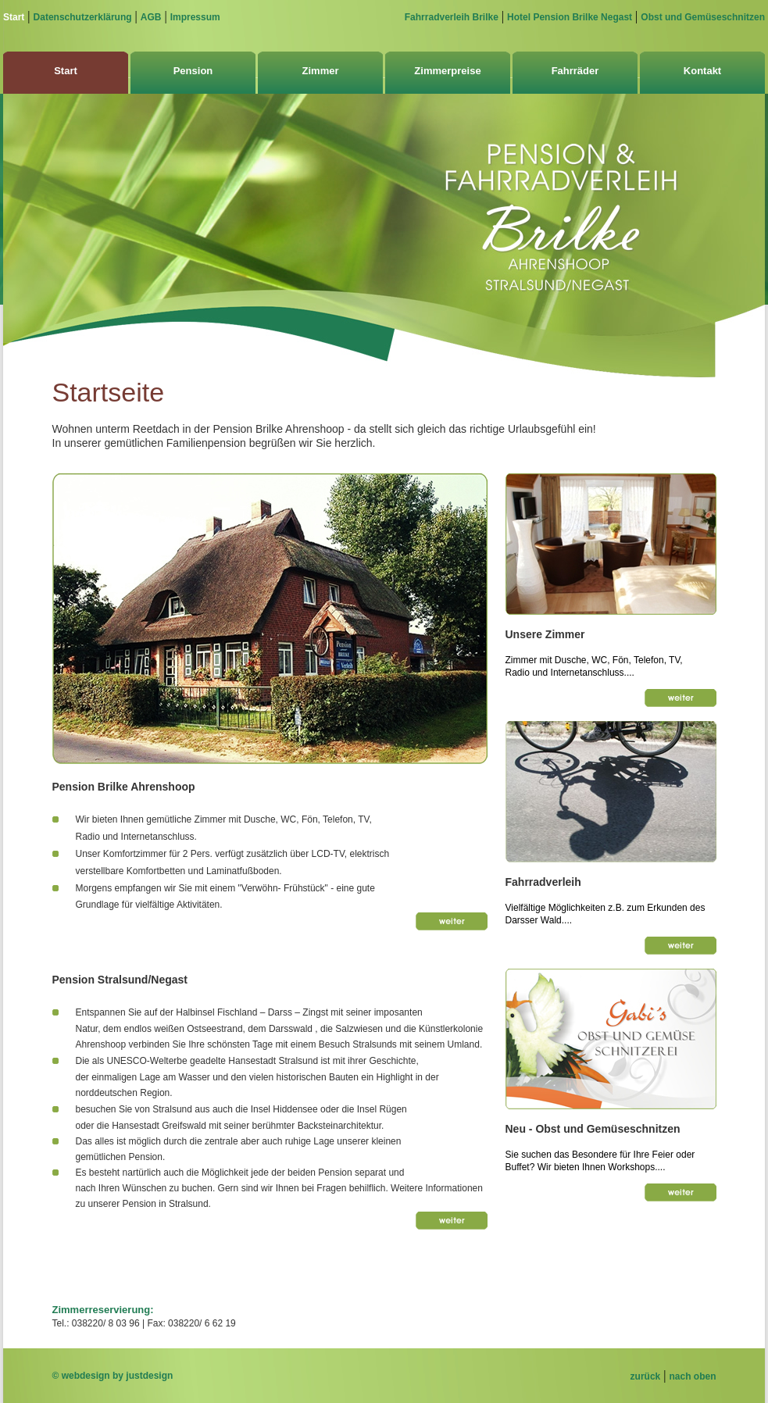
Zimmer (320, 71)
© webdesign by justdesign (112, 1375)
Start (13, 17)
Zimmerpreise (447, 71)
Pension (193, 71)
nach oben (692, 1376)
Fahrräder (575, 71)
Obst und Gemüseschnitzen (703, 17)
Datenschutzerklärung (83, 17)
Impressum (195, 17)
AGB (151, 17)
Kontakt (702, 71)
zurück (645, 1376)
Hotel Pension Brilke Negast (569, 17)
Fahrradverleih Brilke (451, 17)
